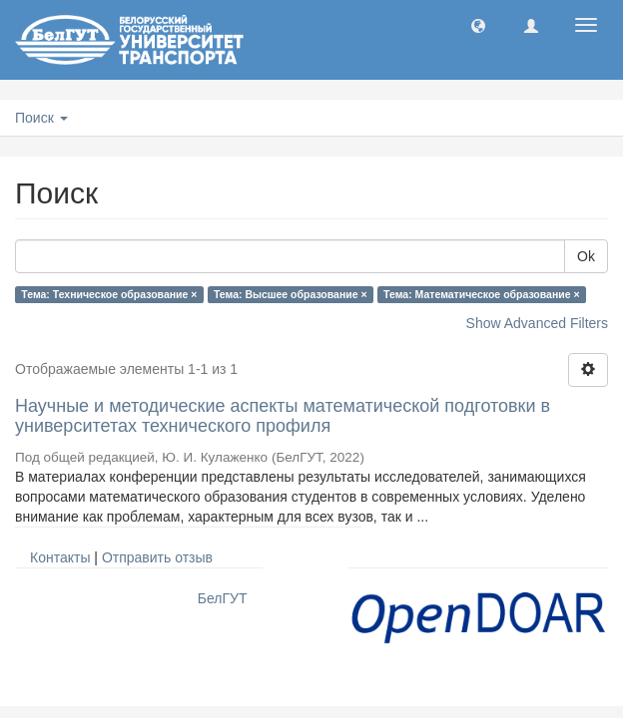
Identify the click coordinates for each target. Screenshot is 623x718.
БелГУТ (223, 598)
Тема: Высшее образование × (290, 294)
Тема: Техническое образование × (109, 294)
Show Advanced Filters (537, 323)
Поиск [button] (41, 118)
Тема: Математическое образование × (481, 294)
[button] (478, 25)
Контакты (60, 557)
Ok (586, 256)
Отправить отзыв (157, 557)
